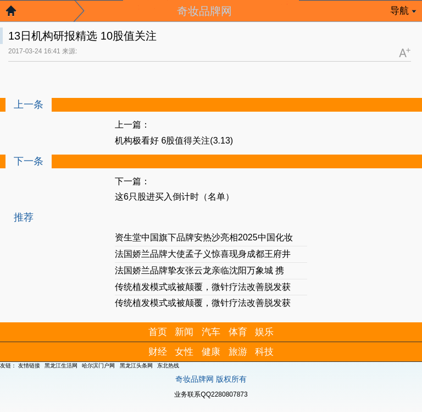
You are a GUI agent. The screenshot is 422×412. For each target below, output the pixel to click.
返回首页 (16, 14)
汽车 (211, 332)
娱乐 (264, 332)
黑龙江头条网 (136, 365)
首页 (157, 332)
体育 (238, 332)
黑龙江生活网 (61, 365)
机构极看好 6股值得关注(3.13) (174, 140)
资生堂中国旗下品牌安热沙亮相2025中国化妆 (204, 237)
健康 (211, 352)
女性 (184, 352)
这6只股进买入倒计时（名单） (174, 196)
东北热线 (168, 365)
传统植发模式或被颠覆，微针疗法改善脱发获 (203, 287)
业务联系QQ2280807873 (210, 394)
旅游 (238, 352)
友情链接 (29, 365)
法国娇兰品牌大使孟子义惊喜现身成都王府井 (203, 254)
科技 (264, 352)
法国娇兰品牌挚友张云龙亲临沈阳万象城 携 (199, 270)
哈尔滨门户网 (98, 365)
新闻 (184, 332)
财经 (157, 352)
